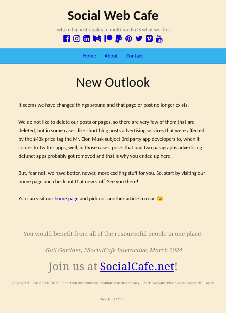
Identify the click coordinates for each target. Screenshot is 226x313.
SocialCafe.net (137, 266)
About (111, 56)
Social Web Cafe (113, 15)
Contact (134, 56)
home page (67, 198)
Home (89, 56)
